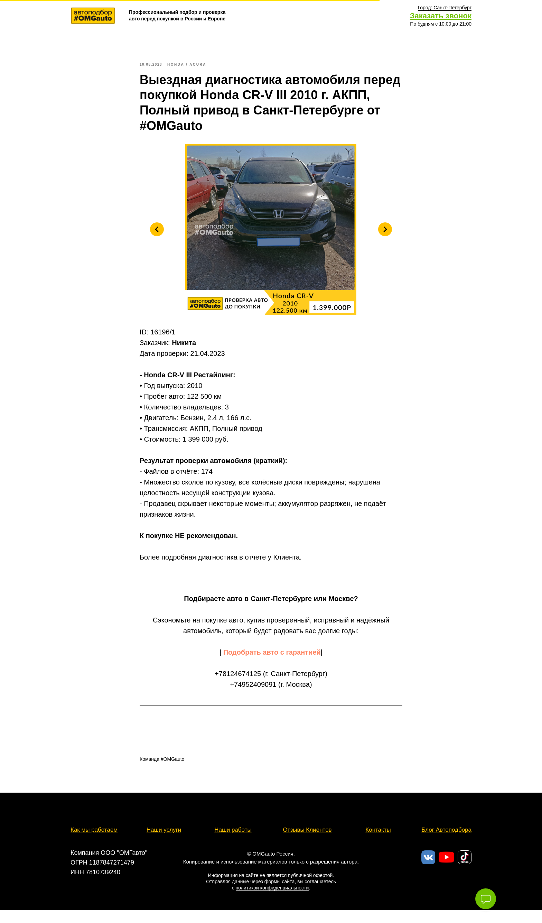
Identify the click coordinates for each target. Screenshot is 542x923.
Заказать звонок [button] (440, 15)
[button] (444, 8)
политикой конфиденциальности (272, 894)
